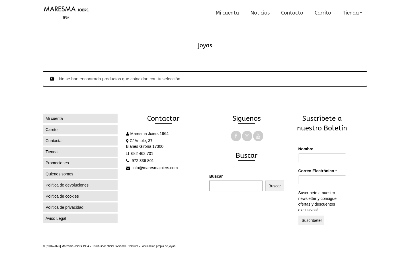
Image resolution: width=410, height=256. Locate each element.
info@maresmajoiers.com (152, 167)
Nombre (305, 149)
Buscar (216, 176)
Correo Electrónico (317, 171)
